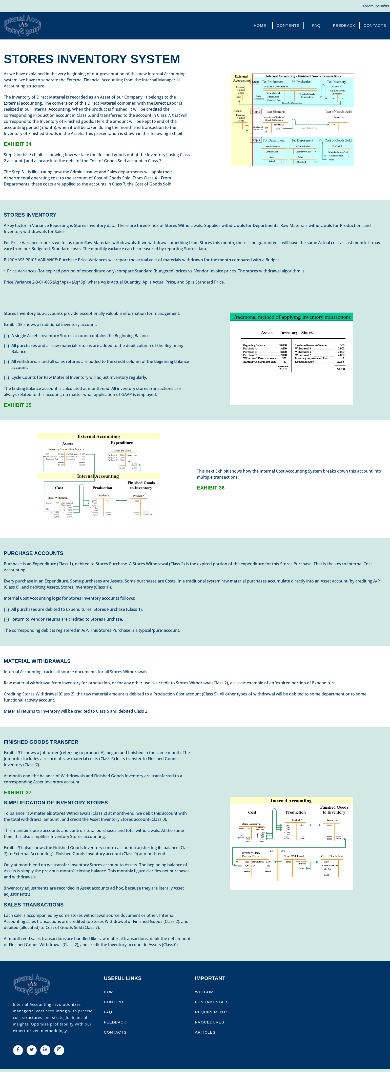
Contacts (375, 25)
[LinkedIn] (45, 1050)
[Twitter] (32, 1050)
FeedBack (344, 25)
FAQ (316, 25)
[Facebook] (18, 1050)
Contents (288, 25)
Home (260, 25)
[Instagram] (59, 1050)
